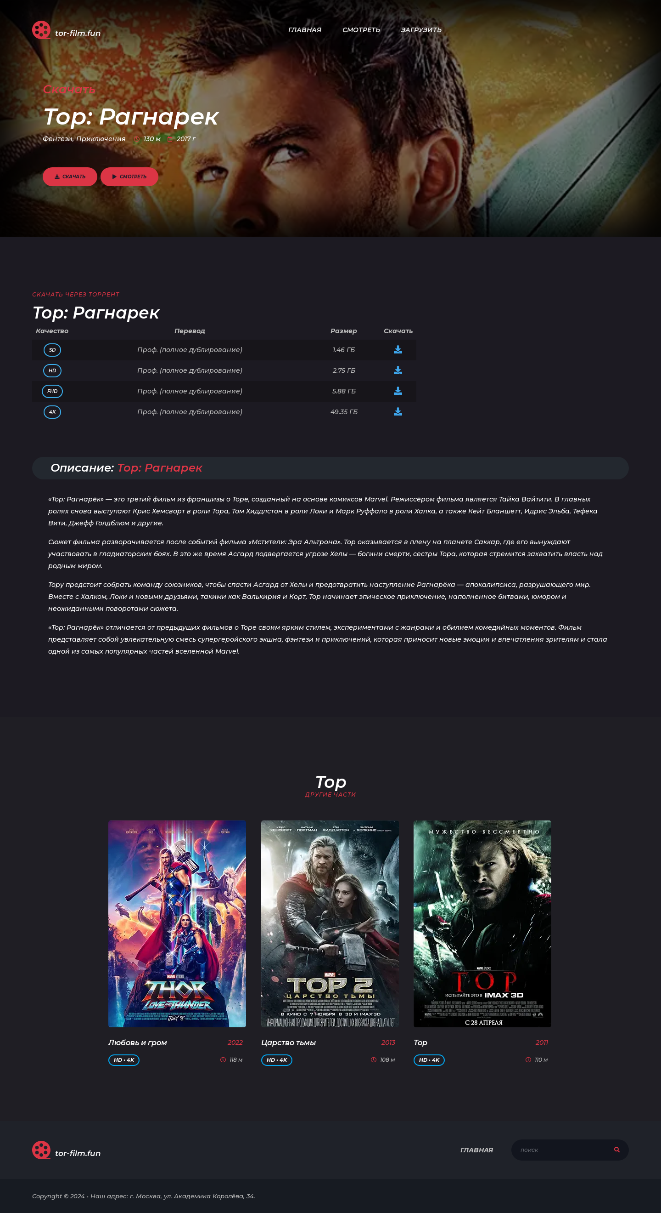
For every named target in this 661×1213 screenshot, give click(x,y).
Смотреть (361, 30)
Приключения (101, 139)
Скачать (70, 177)
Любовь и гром (137, 1042)
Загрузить (421, 30)
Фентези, (58, 139)
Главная (304, 30)
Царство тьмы (288, 1042)
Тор (420, 1042)
